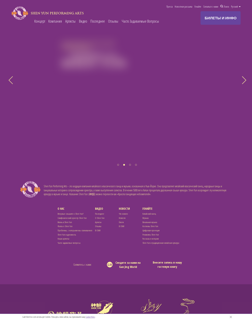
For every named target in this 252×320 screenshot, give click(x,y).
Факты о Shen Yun (65, 226)
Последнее (97, 21)
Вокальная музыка (149, 222)
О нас (61, 209)
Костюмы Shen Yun (150, 226)
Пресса (169, 6)
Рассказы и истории (150, 238)
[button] (118, 165)
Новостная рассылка (183, 6)
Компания (55, 21)
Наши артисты (63, 238)
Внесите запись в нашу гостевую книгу (167, 264)
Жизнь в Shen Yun (65, 222)
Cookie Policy (90, 316)
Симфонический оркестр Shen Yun (72, 218)
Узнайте (197, 6)
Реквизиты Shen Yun (150, 234)
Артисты (70, 21)
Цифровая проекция (151, 230)
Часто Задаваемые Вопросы (140, 21)
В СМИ (97, 230)
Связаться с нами (210, 6)
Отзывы (113, 21)
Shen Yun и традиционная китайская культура (160, 242)
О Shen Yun (99, 218)
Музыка (145, 218)
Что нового (123, 213)
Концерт (39, 21)
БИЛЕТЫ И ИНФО (221, 17)
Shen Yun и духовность (67, 234)
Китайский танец (149, 213)
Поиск (224, 6)
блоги (121, 222)
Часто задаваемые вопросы (69, 242)
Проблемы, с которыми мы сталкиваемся (75, 230)
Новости (124, 209)
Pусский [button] (236, 6)
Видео (83, 21)
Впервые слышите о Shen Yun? (70, 213)
